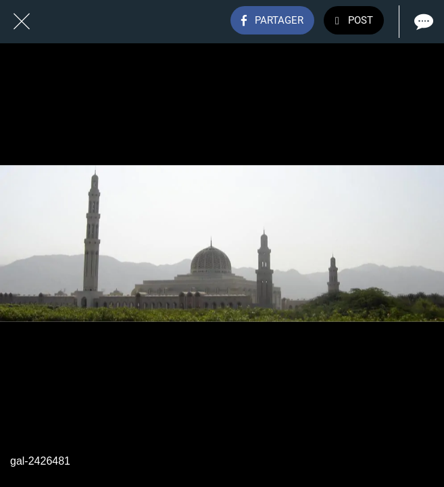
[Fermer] (22, 22)
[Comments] (422, 21)
